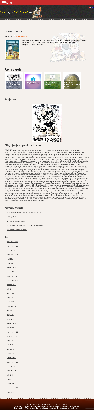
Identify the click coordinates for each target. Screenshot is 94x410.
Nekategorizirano (22, 36)
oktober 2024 (11, 285)
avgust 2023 (11, 306)
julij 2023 (10, 310)
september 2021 (12, 336)
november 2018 (12, 388)
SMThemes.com (29, 408)
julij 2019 (10, 375)
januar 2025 (11, 272)
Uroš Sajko (48, 404)
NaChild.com (75, 408)
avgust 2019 (11, 371)
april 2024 (10, 302)
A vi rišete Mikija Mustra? (16, 221)
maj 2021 (10, 341)
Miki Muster (19, 406)
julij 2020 (10, 345)
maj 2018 (10, 392)
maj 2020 (10, 353)
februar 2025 (11, 267)
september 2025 (12, 255)
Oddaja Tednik (12, 217)
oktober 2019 (11, 366)
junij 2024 (10, 293)
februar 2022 (11, 323)
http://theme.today (49, 408)
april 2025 (10, 263)
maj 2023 (10, 315)
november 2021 (12, 332)
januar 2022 (11, 328)
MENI (9, 3)
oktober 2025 (11, 250)
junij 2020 (10, 349)
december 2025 (12, 242)
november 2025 (12, 246)
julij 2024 (10, 289)
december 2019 (12, 362)
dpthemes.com (62, 408)
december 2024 (12, 276)
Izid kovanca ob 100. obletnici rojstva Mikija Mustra (25, 225)
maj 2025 (10, 259)
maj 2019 (10, 379)
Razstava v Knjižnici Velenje (17, 230)
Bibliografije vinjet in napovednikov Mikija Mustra (23, 145)
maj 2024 (10, 298)
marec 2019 (11, 383)
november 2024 (12, 280)
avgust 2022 (11, 319)
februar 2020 (11, 358)
